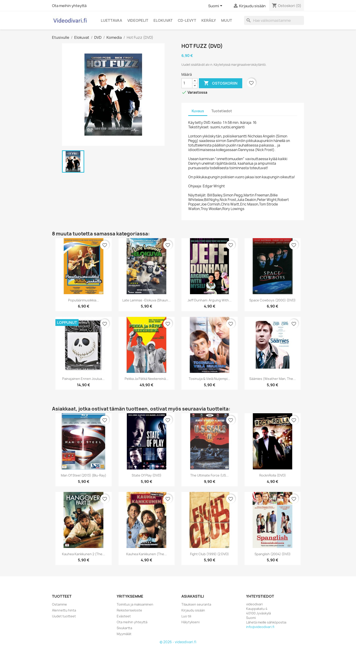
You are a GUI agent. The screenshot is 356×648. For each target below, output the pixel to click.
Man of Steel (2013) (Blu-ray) (83, 475)
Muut (226, 20)
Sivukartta (124, 628)
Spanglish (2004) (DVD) (273, 554)
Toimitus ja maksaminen (135, 604)
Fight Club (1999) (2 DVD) (209, 554)
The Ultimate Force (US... (209, 475)
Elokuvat (163, 20)
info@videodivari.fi (260, 627)
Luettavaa (111, 20)
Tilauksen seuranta (196, 604)
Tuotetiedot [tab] (221, 111)
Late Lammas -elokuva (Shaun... (146, 300)
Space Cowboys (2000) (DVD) (272, 300)
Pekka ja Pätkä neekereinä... (146, 379)
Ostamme (59, 604)
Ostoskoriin (220, 83)
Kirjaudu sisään (193, 610)
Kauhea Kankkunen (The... (146, 554)
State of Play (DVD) (146, 475)
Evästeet (124, 616)
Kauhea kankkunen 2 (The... (83, 554)
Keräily (208, 20)
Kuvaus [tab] (198, 111)
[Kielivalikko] (216, 6)
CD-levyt (187, 20)
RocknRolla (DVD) (272, 475)
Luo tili (186, 616)
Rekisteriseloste (129, 610)
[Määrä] (186, 83)
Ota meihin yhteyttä (69, 5)
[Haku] (274, 20)
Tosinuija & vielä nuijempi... (209, 379)
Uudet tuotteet (64, 616)
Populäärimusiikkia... (83, 300)
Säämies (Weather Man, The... (272, 379)
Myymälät (124, 634)
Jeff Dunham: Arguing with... (210, 300)
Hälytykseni (190, 622)
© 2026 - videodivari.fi (178, 642)
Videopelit (137, 20)
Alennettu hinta (64, 610)
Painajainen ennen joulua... (83, 379)
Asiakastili (192, 596)
